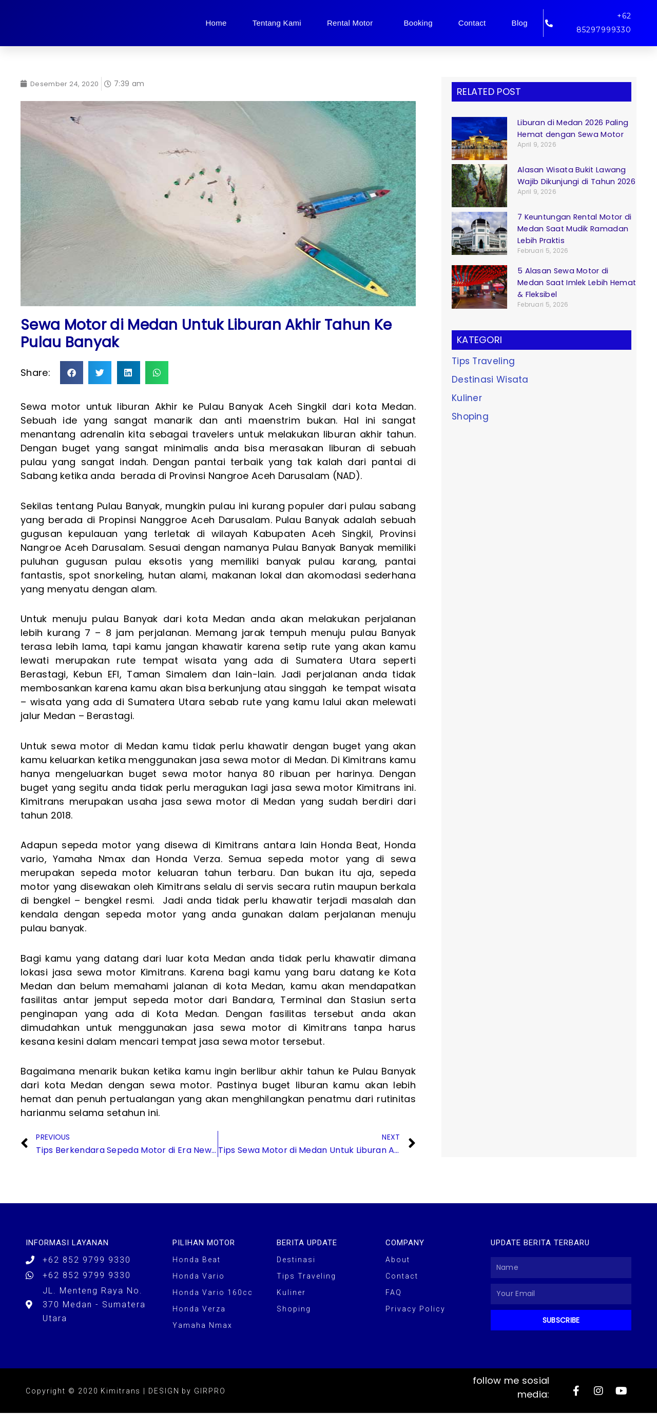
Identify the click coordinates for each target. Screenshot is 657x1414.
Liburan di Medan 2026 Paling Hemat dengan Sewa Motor (573, 128)
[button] (71, 372)
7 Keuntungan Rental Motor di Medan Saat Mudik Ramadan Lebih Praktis (576, 228)
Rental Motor (352, 23)
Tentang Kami (277, 22)
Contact (472, 22)
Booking (417, 22)
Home (215, 22)
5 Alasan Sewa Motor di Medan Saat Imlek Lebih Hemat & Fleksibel (564, 282)
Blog (520, 22)
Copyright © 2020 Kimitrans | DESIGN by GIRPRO (126, 1392)
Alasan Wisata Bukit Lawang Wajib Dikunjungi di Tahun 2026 (576, 175)
